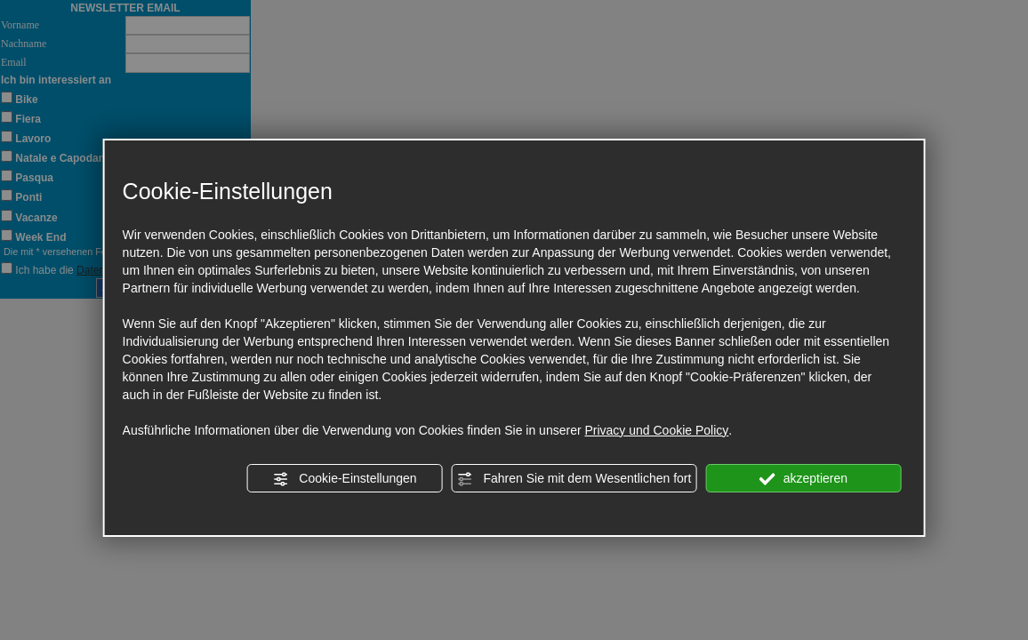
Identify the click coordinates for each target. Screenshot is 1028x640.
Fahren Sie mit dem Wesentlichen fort (574, 479)
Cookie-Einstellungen (344, 479)
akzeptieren (803, 479)
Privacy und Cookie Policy (656, 430)
